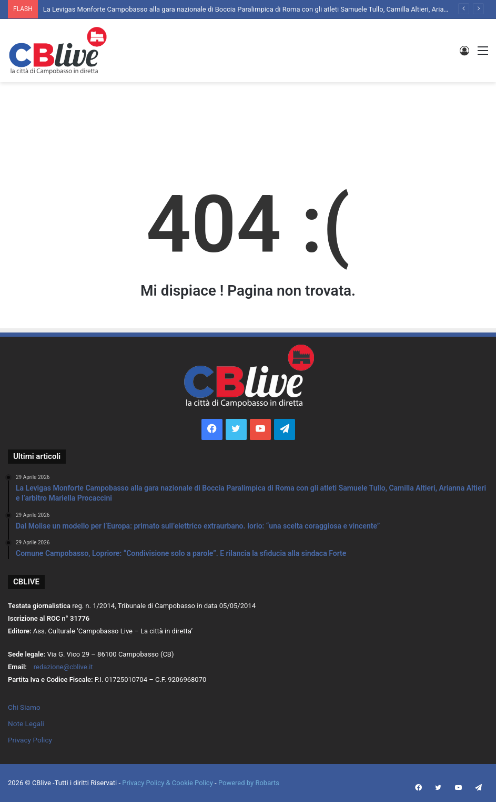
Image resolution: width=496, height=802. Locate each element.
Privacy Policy (30, 740)
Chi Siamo (24, 707)
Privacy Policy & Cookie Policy (168, 783)
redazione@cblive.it (63, 667)
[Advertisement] (248, 116)
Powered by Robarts (248, 783)
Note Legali (26, 723)
